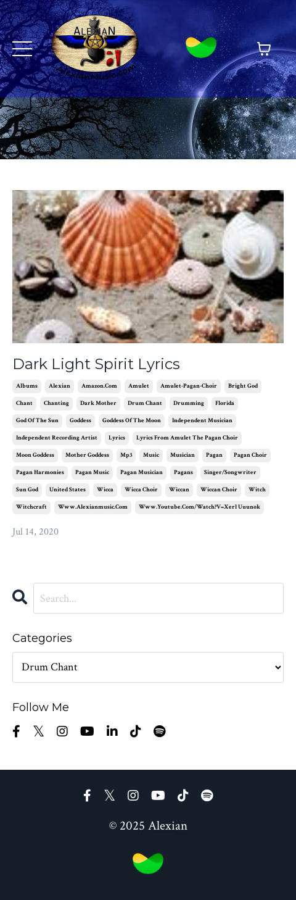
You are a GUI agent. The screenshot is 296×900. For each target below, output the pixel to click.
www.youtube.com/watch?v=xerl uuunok (199, 507)
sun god (27, 490)
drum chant (145, 403)
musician (182, 455)
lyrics (117, 438)
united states (67, 490)
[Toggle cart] (264, 49)
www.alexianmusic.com (93, 507)
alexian (59, 386)
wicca (105, 490)
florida (224, 403)
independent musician (202, 421)
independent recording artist (56, 438)
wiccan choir (218, 490)
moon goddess (35, 455)
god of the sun (37, 421)
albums (27, 386)
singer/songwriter (230, 473)
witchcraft (31, 507)
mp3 (126, 455)
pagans (183, 473)
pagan (214, 455)
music (151, 455)
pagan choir (250, 455)
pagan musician (141, 473)
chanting (56, 403)
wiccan (179, 490)
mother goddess (87, 455)
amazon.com (99, 386)
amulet (138, 386)
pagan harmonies (40, 473)
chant (24, 403)
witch (257, 490)
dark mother (98, 403)
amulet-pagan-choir (188, 386)
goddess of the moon (131, 421)
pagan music (92, 473)
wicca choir (141, 490)
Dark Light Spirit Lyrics (96, 364)
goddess (80, 421)
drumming (188, 403)
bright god (243, 386)
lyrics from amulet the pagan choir (187, 438)
